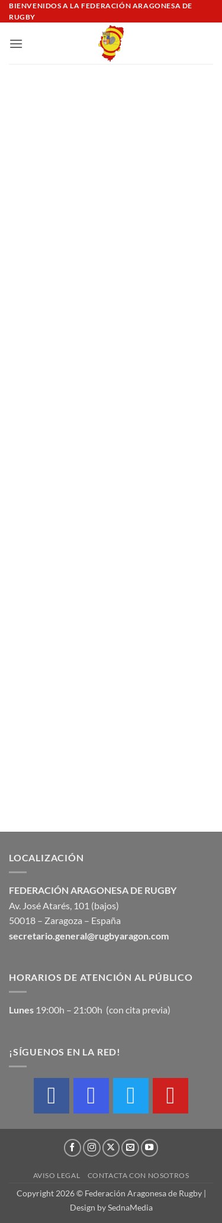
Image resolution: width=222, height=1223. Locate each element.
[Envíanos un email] (130, 1148)
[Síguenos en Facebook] (73, 1148)
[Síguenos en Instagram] (92, 1148)
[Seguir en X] (111, 1148)
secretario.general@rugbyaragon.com (89, 935)
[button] (16, 43)
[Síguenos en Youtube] (150, 1148)
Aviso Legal (57, 1175)
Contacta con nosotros (138, 1175)
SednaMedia (130, 1207)
